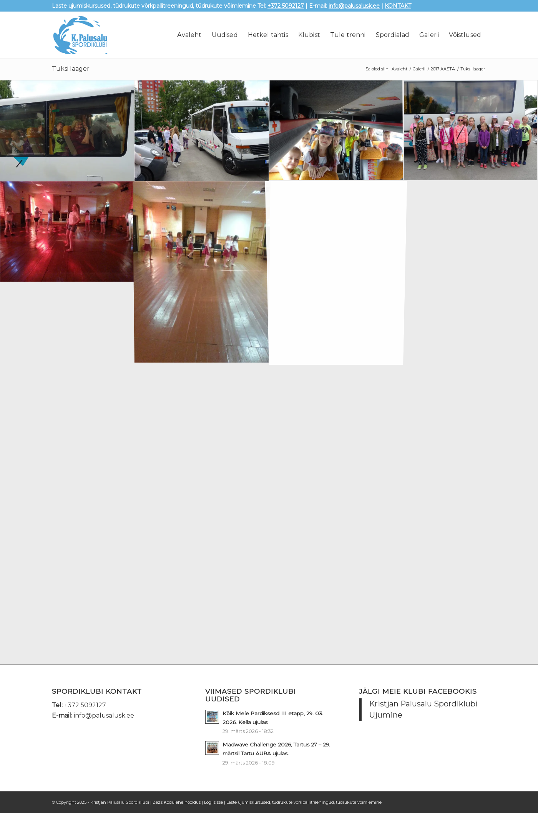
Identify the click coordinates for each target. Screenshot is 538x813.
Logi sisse (213, 802)
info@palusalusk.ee (354, 5)
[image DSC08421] (67, 131)
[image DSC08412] (471, 131)
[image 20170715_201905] (201, 271)
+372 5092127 (285, 5)
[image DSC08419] (201, 131)
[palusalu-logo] (92, 35)
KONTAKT (398, 5)
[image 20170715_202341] (67, 232)
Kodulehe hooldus (182, 802)
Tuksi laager (71, 68)
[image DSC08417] (336, 131)
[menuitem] (189, 35)
